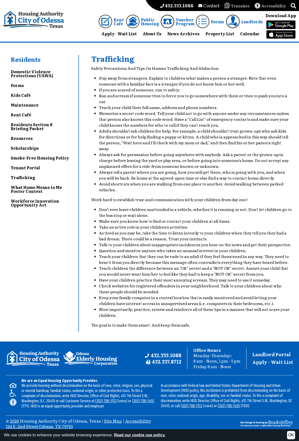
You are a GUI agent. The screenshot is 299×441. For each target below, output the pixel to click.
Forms (17, 85)
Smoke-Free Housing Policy (40, 158)
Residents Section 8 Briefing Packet (31, 126)
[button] (293, 5)
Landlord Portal (271, 354)
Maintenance (25, 105)
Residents (26, 59)
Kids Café (21, 95)
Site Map (113, 421)
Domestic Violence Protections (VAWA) (32, 73)
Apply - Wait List (272, 362)
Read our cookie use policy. (139, 435)
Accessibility (138, 421)
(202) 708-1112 (106, 401)
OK (291, 435)
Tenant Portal (25, 168)
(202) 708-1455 (143, 401)
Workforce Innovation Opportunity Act (35, 203)
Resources (22, 138)
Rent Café (21, 115)
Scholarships (25, 148)
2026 (14, 421)
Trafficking (23, 177)
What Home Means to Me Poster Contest (36, 189)
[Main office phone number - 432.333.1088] (176, 5)
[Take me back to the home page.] (33, 19)
